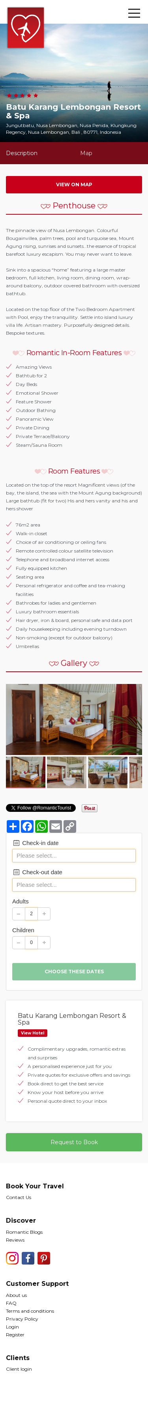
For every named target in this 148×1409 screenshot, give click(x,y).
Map (86, 153)
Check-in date (35, 842)
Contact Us (18, 1197)
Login (12, 1327)
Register (15, 1335)
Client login (19, 1369)
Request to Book (74, 1142)
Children (23, 930)
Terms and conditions (30, 1311)
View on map (74, 184)
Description (21, 153)
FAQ (11, 1303)
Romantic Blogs (24, 1232)
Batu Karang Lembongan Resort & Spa (72, 1019)
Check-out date (37, 872)
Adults (20, 901)
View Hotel (32, 1033)
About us (16, 1295)
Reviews (15, 1240)
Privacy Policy (22, 1319)
